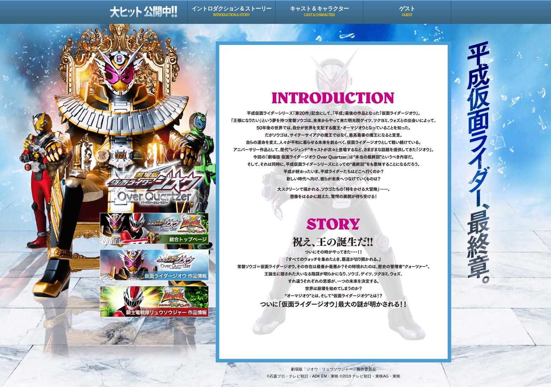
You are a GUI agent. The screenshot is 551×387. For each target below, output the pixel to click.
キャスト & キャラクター (319, 11)
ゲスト (407, 11)
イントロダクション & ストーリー (231, 11)
